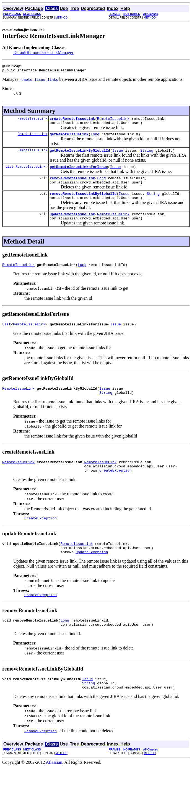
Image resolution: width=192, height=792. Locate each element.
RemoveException (40, 755)
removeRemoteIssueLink (72, 184)
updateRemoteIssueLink (72, 223)
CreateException (115, 486)
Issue (117, 155)
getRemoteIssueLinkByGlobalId (80, 155)
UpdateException (92, 571)
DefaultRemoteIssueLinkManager (43, 52)
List (10, 172)
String (146, 155)
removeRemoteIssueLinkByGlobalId (83, 201)
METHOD (62, 17)
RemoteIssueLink (32, 120)
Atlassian (54, 787)
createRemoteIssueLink (72, 120)
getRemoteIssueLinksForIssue (79, 172)
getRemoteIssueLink (69, 138)
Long (95, 138)
